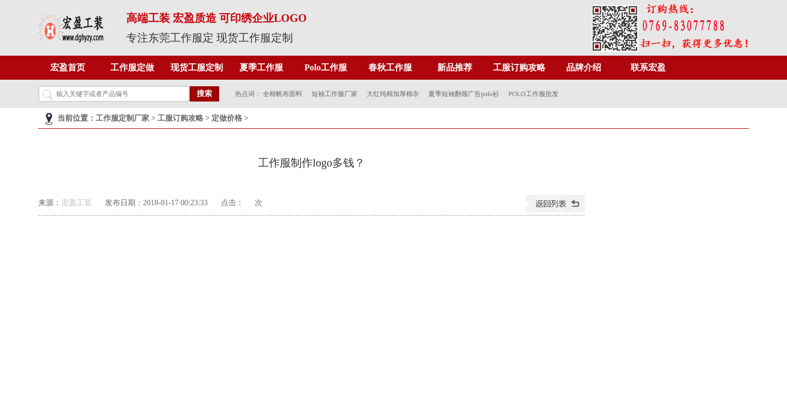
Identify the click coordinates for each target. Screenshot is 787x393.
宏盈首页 (67, 67)
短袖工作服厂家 (334, 94)
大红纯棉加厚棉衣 (393, 94)
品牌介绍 (583, 67)
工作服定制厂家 (122, 118)
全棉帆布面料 (282, 94)
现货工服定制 (197, 67)
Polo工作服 (325, 67)
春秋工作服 (390, 67)
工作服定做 (132, 67)
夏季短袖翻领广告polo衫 (463, 94)
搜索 (204, 94)
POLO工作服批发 (533, 94)
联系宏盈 (648, 67)
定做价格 (227, 118)
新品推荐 (454, 67)
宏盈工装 (76, 203)
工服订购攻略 (519, 67)
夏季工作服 (261, 67)
